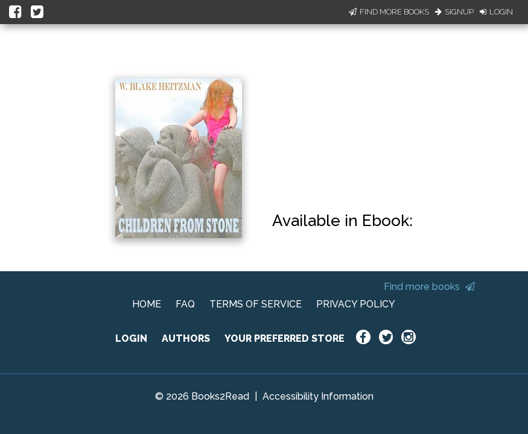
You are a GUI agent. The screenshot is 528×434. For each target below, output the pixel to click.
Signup (454, 11)
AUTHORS (186, 338)
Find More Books (389, 11)
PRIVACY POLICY (355, 304)
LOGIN (131, 338)
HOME (146, 304)
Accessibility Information (318, 396)
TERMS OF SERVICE (255, 304)
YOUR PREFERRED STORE (284, 338)
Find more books (429, 286)
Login (496, 11)
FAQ (185, 304)
